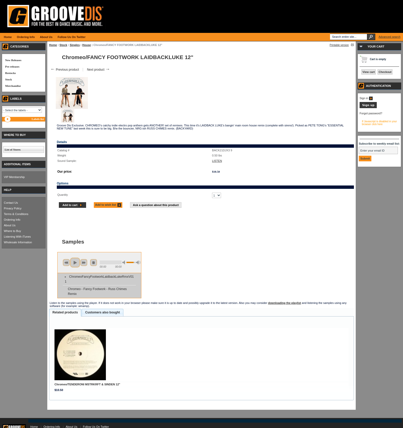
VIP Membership (14, 177)
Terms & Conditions (16, 214)
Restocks (10, 73)
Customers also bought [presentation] (102, 312)
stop (93, 262)
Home (53, 44)
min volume (124, 262)
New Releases (13, 60)
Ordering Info (12, 219)
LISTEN (217, 160)
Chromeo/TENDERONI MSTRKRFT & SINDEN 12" (87, 384)
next (83, 262)
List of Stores (13, 149)
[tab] (65, 313)
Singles (75, 44)
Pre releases (12, 66)
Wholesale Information (18, 242)
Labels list (38, 118)
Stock (63, 44)
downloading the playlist (284, 302)
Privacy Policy (12, 208)
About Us (9, 225)
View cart (368, 71)
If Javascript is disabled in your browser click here (379, 123)
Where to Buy (12, 230)
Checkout (385, 71)
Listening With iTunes (17, 236)
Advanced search (389, 36)
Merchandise (13, 85)
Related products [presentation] (65, 312)
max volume (138, 262)
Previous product (64, 69)
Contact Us (11, 202)
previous (66, 262)
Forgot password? (371, 113)
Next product (98, 69)
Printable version (339, 45)
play (75, 262)
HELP (7, 189)
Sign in (366, 98)
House (86, 44)
